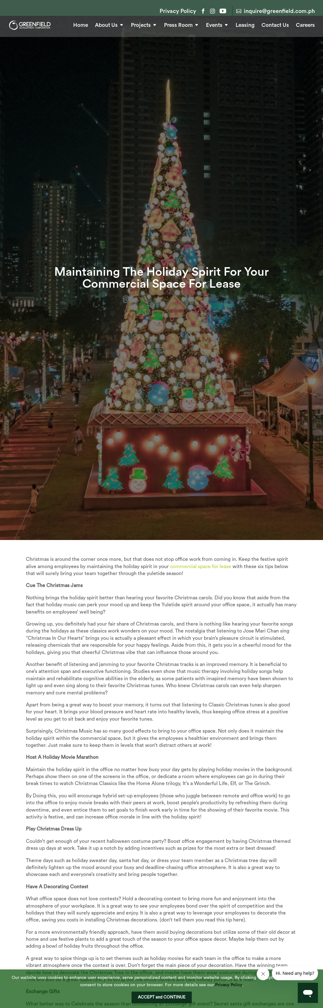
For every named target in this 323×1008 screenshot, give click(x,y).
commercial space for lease (200, 586)
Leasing (245, 24)
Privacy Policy (178, 11)
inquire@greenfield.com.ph (279, 11)
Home (80, 24)
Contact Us (275, 24)
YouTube (222, 11)
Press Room (178, 24)
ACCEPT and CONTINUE (161, 997)
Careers (305, 24)
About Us (106, 24)
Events (214, 24)
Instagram (212, 11)
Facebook (203, 11)
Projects (141, 24)
